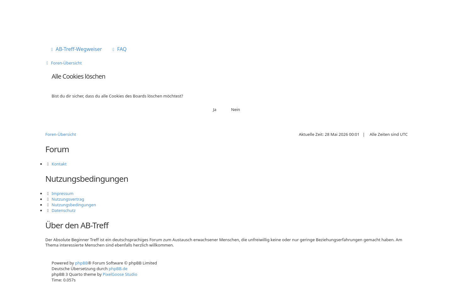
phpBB (81, 263)
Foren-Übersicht (60, 134)
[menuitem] (76, 50)
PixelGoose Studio (120, 274)
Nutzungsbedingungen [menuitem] (74, 205)
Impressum (63, 193)
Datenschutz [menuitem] (64, 210)
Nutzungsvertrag (68, 199)
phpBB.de (118, 268)
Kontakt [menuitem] (59, 164)
